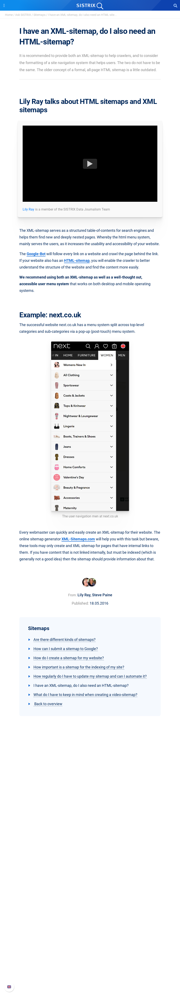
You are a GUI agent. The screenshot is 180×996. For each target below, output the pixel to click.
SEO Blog (90, 916)
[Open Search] (175, 5)
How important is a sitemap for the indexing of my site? (78, 667)
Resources (90, 888)
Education (90, 821)
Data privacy (90, 828)
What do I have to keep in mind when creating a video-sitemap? (85, 694)
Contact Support (90, 971)
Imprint (90, 834)
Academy (90, 910)
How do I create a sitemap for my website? (68, 658)
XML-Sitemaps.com (78, 539)
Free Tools (90, 923)
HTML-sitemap (77, 260)
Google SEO (90, 862)
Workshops (90, 903)
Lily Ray (28, 209)
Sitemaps (39, 14)
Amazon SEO (90, 869)
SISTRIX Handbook (90, 951)
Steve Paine (102, 595)
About (90, 807)
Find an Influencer (90, 875)
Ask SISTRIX (23, 14)
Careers (90, 814)
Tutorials (90, 930)
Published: (80, 603)
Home (9, 14)
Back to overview (47, 704)
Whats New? (90, 957)
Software (90, 847)
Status (90, 978)
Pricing (90, 855)
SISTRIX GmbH (90, 799)
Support (90, 943)
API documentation (90, 964)
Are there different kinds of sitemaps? (64, 639)
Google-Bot (36, 254)
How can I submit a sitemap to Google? (65, 649)
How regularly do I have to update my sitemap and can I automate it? (90, 676)
